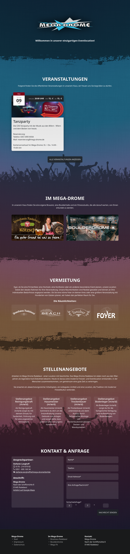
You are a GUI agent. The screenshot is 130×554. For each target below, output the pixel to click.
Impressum (18, 541)
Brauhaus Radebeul (57, 538)
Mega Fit (53, 544)
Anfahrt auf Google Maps (24, 489)
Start (15, 538)
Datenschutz (18, 544)
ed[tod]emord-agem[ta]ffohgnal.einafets (33, 471)
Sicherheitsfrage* (73, 501)
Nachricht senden (108, 512)
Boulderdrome (55, 541)
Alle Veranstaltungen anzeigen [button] (65, 159)
